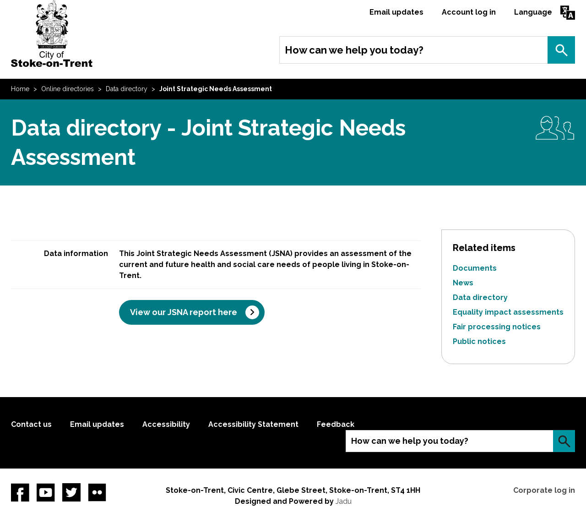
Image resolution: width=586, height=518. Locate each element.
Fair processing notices (497, 326)
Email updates (396, 12)
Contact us (31, 424)
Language (533, 12)
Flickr (97, 492)
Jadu (344, 501)
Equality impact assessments (508, 312)
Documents (475, 268)
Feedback (335, 424)
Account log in (469, 12)
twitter (71, 492)
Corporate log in (544, 490)
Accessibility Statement (253, 424)
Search (561, 50)
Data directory (126, 89)
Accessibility (166, 424)
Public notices (479, 341)
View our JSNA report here (183, 312)
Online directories (67, 89)
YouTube (46, 492)
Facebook (20, 492)
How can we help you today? (354, 49)
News (463, 282)
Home (20, 89)
